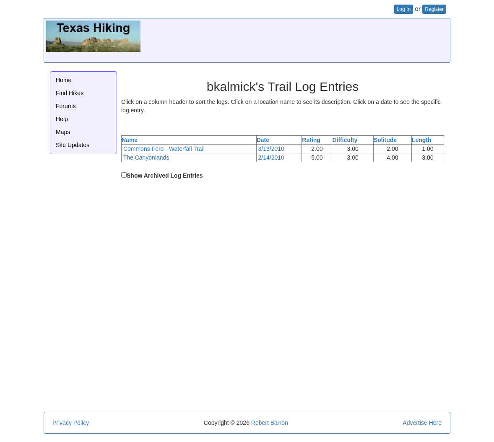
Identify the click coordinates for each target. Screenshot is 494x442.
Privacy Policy (70, 422)
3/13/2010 (271, 148)
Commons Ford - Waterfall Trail (164, 148)
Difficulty (344, 140)
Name (130, 140)
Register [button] (434, 9)
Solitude (385, 140)
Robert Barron (269, 422)
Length (422, 140)
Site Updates (72, 145)
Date (263, 140)
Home (63, 80)
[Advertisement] (295, 39)
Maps (63, 132)
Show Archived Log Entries (165, 175)
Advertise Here (422, 422)
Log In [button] (404, 9)
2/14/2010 (271, 157)
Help (62, 119)
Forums (65, 106)
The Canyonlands (146, 157)
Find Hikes (69, 93)
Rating (311, 140)
